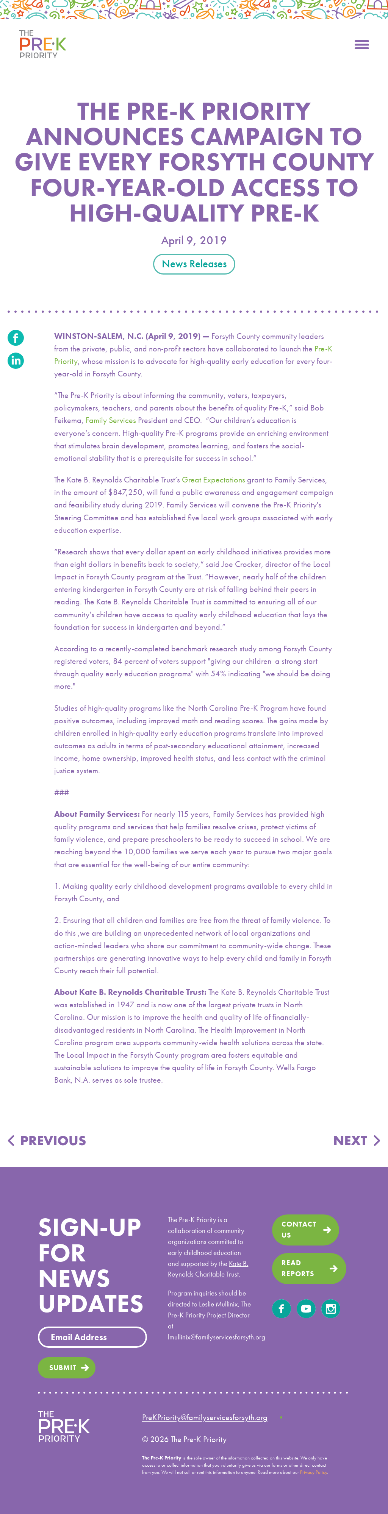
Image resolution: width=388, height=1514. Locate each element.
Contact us (299, 1229)
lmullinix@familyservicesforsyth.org (216, 1337)
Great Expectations (213, 479)
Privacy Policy (313, 1472)
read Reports (298, 1268)
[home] (42, 43)
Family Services (111, 420)
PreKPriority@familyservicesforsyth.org (205, 1417)
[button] (362, 43)
